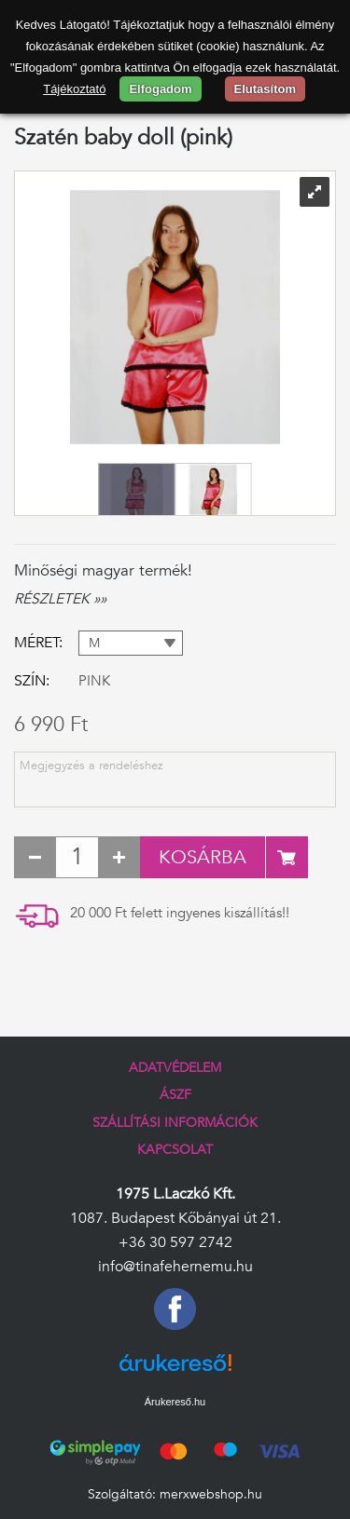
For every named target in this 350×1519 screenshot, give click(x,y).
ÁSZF (175, 1095)
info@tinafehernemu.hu (175, 1266)
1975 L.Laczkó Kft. (175, 1194)
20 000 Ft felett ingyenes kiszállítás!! (179, 913)
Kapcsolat (175, 1150)
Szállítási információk (175, 1123)
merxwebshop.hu (211, 1494)
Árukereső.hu (175, 1401)
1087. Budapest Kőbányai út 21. (175, 1218)
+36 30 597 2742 (175, 1242)
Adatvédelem (175, 1068)
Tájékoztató (74, 89)
